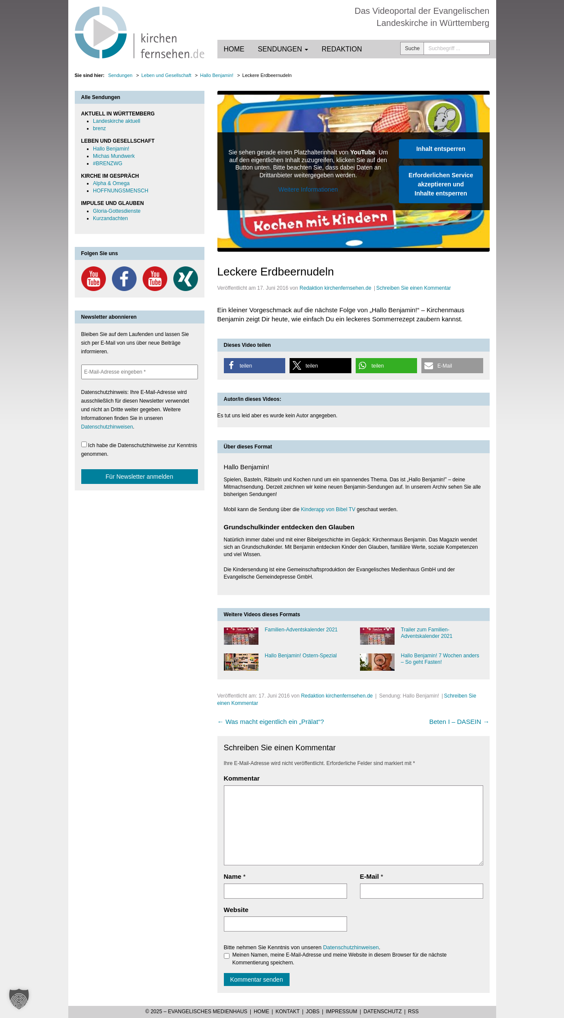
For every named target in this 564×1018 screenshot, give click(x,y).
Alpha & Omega (111, 183)
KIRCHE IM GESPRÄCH (110, 176)
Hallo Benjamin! (111, 149)
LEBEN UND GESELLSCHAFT (118, 141)
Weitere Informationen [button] (308, 189)
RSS (413, 1011)
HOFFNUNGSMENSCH (120, 191)
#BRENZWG (107, 163)
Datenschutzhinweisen (351, 947)
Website (236, 909)
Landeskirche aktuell (116, 121)
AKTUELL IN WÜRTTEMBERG (118, 114)
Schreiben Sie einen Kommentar (413, 288)
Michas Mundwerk (114, 156)
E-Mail (369, 876)
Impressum (341, 1011)
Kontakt (287, 1011)
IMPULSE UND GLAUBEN (112, 203)
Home (234, 49)
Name (233, 876)
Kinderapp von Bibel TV (328, 509)
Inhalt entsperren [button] (440, 148)
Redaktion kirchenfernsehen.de (335, 288)
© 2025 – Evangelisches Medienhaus (196, 1011)
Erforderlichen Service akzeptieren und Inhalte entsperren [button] (440, 184)
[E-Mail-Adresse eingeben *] (139, 372)
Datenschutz (382, 1011)
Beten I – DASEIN (459, 721)
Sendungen (283, 49)
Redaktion (342, 49)
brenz (99, 128)
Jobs (312, 1011)
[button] (255, 365)
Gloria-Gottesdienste (116, 211)
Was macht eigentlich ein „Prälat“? (270, 721)
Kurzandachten (110, 218)
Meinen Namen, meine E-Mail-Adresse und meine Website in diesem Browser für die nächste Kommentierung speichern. (335, 958)
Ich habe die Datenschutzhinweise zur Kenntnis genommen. (139, 449)
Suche (412, 48)
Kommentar (242, 778)
